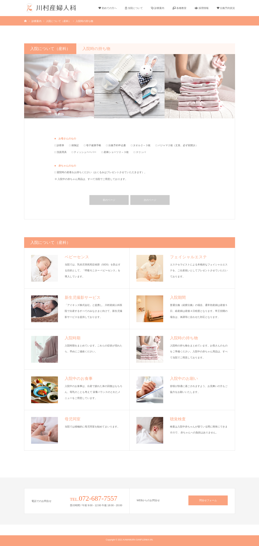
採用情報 (202, 8)
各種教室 (179, 8)
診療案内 (157, 8)
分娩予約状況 (226, 8)
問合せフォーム (208, 500)
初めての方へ (107, 8)
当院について (134, 8)
